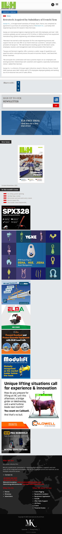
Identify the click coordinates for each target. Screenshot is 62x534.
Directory (8, 494)
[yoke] (31, 279)
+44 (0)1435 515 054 (10, 480)
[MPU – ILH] (16, 353)
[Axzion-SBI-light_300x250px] (16, 304)
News (9, 16)
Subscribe (24, 529)
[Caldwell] (31, 428)
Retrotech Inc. (39, 26)
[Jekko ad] (16, 229)
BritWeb (34, 532)
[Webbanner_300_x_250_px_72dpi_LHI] (16, 453)
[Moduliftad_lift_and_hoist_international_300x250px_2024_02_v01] (16, 378)
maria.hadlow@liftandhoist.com (29, 482)
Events (7, 492)
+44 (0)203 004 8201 (10, 478)
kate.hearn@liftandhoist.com (33, 484)
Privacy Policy (34, 529)
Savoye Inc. (6, 24)
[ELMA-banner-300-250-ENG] (16, 328)
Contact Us (8, 475)
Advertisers (9, 496)
